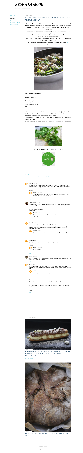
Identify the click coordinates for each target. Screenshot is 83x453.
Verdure (12, 26)
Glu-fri (30, 264)
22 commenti (32, 437)
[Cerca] (71, 4)
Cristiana (35, 192)
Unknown (31, 240)
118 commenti (32, 358)
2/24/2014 (36, 279)
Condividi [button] (12, 15)
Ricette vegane (14, 24)
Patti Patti (31, 222)
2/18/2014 (36, 256)
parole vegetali (32, 202)
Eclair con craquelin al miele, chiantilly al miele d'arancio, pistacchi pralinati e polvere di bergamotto (47, 353)
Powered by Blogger (41, 446)
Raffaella (31, 183)
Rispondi (31, 199)
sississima (31, 256)
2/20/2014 (40, 192)
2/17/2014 (35, 183)
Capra (62, 169)
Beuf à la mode (29, 4)
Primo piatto (13, 20)
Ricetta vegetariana (15, 22)
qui (67, 42)
